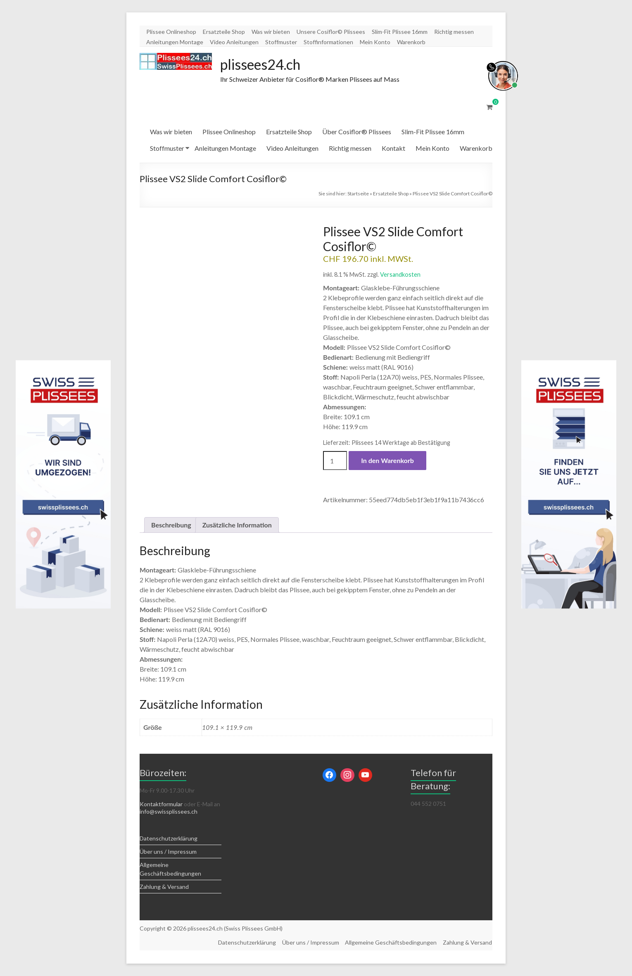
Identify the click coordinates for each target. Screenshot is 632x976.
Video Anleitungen (234, 41)
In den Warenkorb (387, 461)
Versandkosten (400, 274)
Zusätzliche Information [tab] (237, 525)
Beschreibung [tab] (171, 525)
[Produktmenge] (335, 460)
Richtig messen (454, 31)
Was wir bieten (271, 31)
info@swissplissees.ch (168, 811)
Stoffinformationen (328, 41)
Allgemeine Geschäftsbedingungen (391, 942)
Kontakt (393, 148)
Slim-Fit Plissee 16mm (400, 31)
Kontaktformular (161, 804)
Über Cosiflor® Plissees (356, 132)
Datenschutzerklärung (168, 838)
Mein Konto (375, 41)
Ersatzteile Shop (224, 31)
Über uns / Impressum (168, 851)
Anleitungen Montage (174, 41)
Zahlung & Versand (164, 887)
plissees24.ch (264, 64)
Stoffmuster (281, 41)
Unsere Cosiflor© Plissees (331, 31)
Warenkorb (411, 41)
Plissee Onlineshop (171, 31)
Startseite (358, 194)
